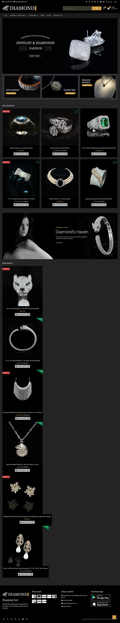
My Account (109, 2)
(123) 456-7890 (7, 1)
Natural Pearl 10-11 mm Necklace (60, 199)
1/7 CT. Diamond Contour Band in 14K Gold (21, 199)
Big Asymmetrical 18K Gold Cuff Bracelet (99, 199)
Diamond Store (86, 619)
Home (5, 15)
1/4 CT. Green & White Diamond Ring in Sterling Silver (99, 148)
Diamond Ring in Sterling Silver (60, 148)
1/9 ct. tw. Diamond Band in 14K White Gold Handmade (22, 360)
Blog (49, 15)
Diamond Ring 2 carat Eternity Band (21, 148)
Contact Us (57, 15)
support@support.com (20, 1)
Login (115, 2)
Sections (33, 15)
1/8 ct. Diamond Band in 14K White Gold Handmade (22, 308)
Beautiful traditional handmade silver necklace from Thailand (22, 412)
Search (96, 8)
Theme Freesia (102, 619)
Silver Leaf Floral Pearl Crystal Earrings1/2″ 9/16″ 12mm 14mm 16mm (25, 568)
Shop (43, 15)
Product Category (17, 15)
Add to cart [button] (20, 154)
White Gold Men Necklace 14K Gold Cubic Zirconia (22, 464)
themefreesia (66, 606)
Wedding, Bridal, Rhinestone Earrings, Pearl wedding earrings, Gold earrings (27, 516)
